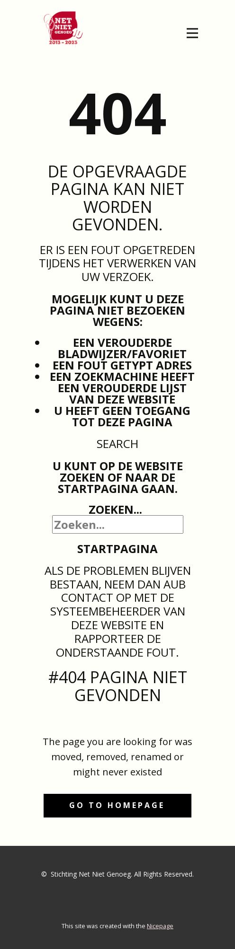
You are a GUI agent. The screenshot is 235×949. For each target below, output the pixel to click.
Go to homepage (117, 805)
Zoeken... (115, 509)
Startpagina (117, 548)
